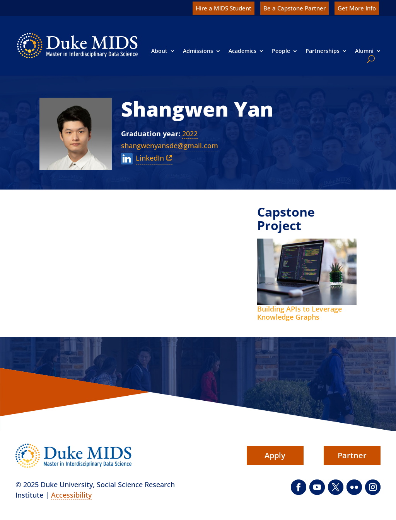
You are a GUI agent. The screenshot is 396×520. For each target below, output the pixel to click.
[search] (369, 59)
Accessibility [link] (71, 495)
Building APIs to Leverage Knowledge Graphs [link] (299, 313)
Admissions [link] (198, 50)
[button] (298, 487)
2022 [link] (190, 133)
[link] (77, 45)
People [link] (281, 50)
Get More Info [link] (357, 8)
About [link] (159, 50)
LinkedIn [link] (150, 158)
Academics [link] (242, 50)
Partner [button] (352, 455)
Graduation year (149, 133)
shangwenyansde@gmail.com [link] (169, 145)
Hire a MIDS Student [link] (223, 8)
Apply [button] (275, 455)
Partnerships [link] (323, 50)
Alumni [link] (364, 50)
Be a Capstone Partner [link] (294, 8)
